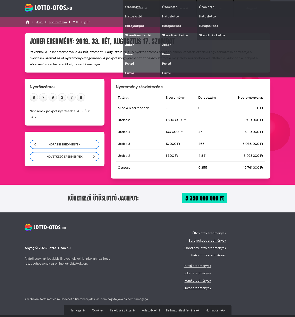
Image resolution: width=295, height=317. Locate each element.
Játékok (141, 8)
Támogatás (78, 310)
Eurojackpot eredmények (207, 240)
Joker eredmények (197, 273)
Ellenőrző (215, 8)
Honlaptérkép (215, 310)
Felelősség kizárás (123, 310)
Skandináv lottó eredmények (205, 248)
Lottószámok (178, 8)
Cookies (98, 310)
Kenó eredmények (198, 280)
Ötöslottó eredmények (209, 233)
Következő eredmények (65, 156)
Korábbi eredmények (64, 144)
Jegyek (252, 8)
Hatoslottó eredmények (208, 255)
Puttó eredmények (197, 266)
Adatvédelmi (151, 310)
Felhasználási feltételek (183, 310)
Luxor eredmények (197, 288)
